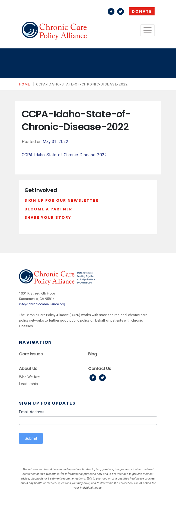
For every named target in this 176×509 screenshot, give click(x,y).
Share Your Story (47, 217)
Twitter (120, 11)
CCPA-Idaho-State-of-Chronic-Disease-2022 (64, 154)
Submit (31, 438)
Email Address (31, 411)
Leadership (28, 384)
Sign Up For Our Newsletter (61, 200)
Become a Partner (48, 209)
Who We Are (29, 377)
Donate (142, 11)
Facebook (111, 11)
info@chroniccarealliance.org (42, 304)
